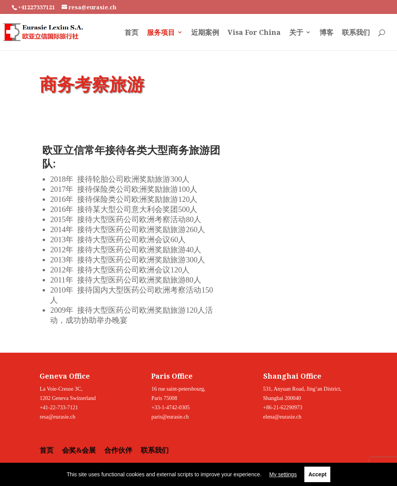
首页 (131, 33)
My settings (283, 474)
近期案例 (205, 33)
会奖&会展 (79, 450)
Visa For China (254, 33)
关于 (296, 33)
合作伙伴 (118, 450)
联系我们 (356, 33)
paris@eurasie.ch (169, 417)
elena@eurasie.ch (282, 417)
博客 (326, 33)
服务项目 (161, 33)
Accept (317, 474)
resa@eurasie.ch (57, 417)
